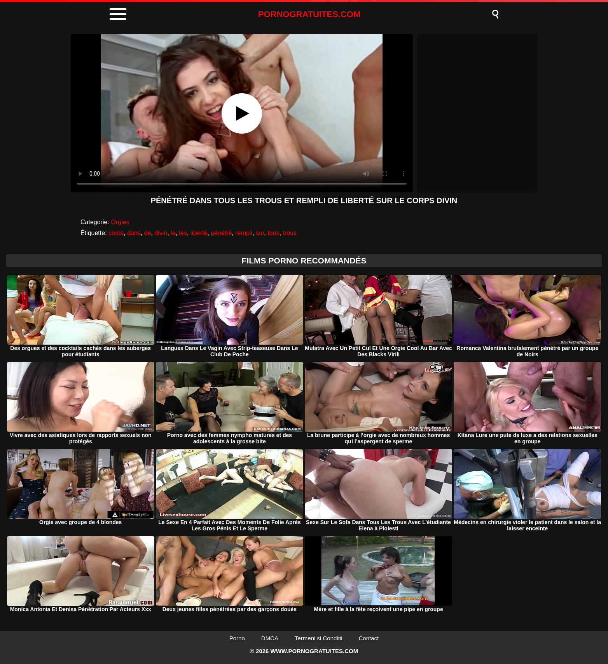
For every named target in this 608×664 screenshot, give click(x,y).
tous (273, 233)
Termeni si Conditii (318, 638)
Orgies (120, 222)
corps (116, 233)
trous (290, 233)
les (183, 233)
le (173, 233)
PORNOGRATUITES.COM (309, 14)
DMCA (269, 638)
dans (134, 233)
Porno (237, 638)
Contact (369, 638)
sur (260, 233)
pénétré (221, 233)
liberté (199, 233)
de (147, 233)
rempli (243, 233)
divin (160, 233)
